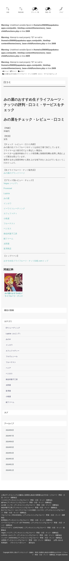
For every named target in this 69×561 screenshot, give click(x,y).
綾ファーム (8, 239)
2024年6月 (10, 441)
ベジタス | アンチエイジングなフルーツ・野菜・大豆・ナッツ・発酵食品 (26, 500)
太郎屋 (6, 244)
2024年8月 (10, 430)
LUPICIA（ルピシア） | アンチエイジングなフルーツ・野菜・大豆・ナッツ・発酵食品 (31, 535)
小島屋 (6, 219)
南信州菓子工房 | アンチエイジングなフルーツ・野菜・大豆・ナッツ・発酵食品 (29, 507)
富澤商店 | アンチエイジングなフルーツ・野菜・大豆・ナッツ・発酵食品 (26, 520)
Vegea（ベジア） (11, 183)
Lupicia (7, 193)
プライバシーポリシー (18, 542)
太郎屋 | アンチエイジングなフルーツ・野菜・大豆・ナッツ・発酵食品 (26, 540)
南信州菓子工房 (10, 234)
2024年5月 (10, 447)
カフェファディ (10, 213)
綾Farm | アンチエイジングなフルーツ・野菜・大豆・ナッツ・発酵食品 (26, 502)
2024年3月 (10, 459)
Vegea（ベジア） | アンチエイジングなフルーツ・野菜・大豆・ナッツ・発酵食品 (29, 532)
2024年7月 (10, 436)
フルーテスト (9, 223)
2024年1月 (10, 470)
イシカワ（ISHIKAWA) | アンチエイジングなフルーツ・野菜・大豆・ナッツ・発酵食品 (31, 538)
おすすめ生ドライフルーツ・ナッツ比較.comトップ (26, 261)
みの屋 (6, 198)
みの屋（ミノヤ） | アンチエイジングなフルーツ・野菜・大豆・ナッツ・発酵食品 (30, 505)
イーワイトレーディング (14, 208)
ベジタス (7, 229)
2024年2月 (10, 464)
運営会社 (32, 542)
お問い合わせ (58, 540)
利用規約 (4, 542)
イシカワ (7, 203)
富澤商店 (7, 249)
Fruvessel (8, 188)
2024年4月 (10, 453)
